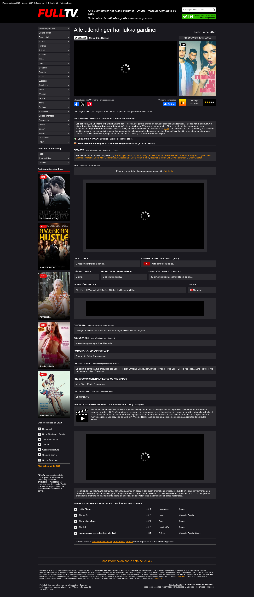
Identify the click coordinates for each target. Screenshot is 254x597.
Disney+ (42, 163)
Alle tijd (82, 527)
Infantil (41, 103)
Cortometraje (44, 37)
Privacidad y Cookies (184, 587)
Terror (41, 90)
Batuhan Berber (158, 158)
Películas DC (53, 3)
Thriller (42, 76)
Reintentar (169, 171)
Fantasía (42, 107)
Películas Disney (66, 3)
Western (42, 94)
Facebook (169, 104)
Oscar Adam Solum (140, 158)
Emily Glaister (195, 158)
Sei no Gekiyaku (50, 460)
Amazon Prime (45, 158)
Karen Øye (120, 155)
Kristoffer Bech (92, 158)
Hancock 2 (47, 429)
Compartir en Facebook (76, 104)
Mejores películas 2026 (11, 3)
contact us (158, 578)
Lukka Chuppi (85, 509)
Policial (42, 50)
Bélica (41, 59)
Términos (200, 587)
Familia (42, 98)
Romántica (43, 85)
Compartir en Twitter (82, 104)
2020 (166, 128)
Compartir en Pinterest (89, 104)
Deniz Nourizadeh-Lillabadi (165, 155)
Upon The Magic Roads (53, 434)
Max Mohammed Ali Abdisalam (114, 158)
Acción (42, 41)
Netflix (41, 154)
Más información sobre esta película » (127, 561)
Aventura (42, 55)
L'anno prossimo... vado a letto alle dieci (97, 533)
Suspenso (43, 81)
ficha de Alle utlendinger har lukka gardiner (112, 541)
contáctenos (180, 576)
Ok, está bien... (49, 455)
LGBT (41, 142)
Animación (43, 111)
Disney (42, 129)
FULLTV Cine (175, 584)
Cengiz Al (146, 155)
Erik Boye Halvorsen (176, 158)
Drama (42, 63)
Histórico (42, 46)
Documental (44, 120)
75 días (45, 444)
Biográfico (43, 68)
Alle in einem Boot (87, 521)
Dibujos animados (46, 116)
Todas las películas (47, 28)
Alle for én (83, 515)
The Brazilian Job (50, 439)
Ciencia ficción (45, 33)
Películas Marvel (40, 3)
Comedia (42, 72)
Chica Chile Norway (99, 38)
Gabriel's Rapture (50, 450)
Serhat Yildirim (134, 155)
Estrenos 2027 (27, 3)
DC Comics (44, 138)
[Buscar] (199, 9)
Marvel (42, 133)
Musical (42, 125)
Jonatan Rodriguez (188, 155)
